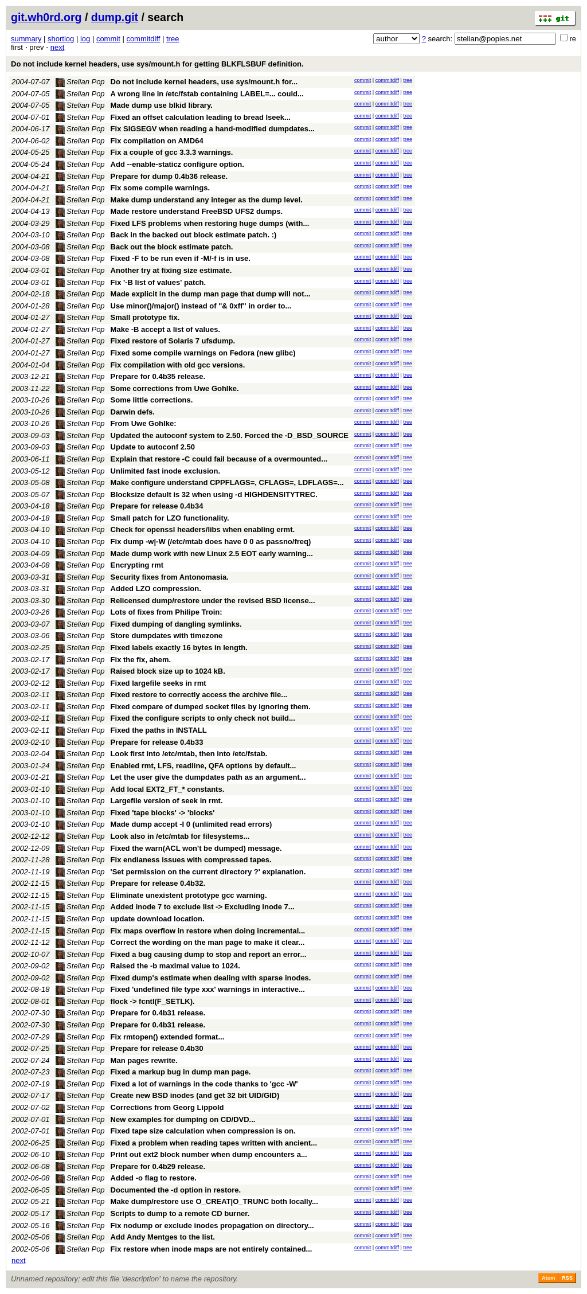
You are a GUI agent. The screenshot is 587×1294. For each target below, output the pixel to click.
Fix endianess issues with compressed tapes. (191, 859)
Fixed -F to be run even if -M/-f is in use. (181, 258)
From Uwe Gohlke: (144, 423)
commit (108, 38)
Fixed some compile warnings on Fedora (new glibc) (203, 353)
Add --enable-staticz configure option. (177, 164)
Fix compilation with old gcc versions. (178, 365)
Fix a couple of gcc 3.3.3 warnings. (172, 152)
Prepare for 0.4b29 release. (158, 1166)
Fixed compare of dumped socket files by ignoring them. (211, 706)
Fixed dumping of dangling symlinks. (176, 624)
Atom (548, 1278)
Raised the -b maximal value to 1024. (175, 965)
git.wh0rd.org (46, 17)
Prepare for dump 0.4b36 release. (169, 176)
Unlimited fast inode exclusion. (165, 471)
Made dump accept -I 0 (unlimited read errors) (191, 824)
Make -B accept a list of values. (165, 329)
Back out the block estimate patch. (172, 247)
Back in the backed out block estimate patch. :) (194, 234)
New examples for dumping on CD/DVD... (183, 1119)
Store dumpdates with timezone (167, 635)
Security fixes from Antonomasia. (170, 577)
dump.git (114, 17)
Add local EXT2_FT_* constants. (168, 789)
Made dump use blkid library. (162, 105)
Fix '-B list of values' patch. (158, 282)
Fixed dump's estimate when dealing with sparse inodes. (211, 978)
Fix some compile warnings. (160, 187)
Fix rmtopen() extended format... (168, 1037)
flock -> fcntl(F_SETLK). (153, 1001)
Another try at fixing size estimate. (171, 270)
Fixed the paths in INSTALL (159, 730)
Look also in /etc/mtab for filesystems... (180, 836)
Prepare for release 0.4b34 (157, 506)
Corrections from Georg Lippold (167, 1107)
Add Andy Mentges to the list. (163, 1237)
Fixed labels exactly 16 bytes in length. (179, 647)
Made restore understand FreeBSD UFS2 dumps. (197, 211)
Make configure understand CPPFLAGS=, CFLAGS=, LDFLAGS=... (227, 482)
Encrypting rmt (137, 565)
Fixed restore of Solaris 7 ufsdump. (173, 341)
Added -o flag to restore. (154, 1178)
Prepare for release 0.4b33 (157, 742)
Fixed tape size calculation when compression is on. (203, 1131)
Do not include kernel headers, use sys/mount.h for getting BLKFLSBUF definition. (157, 64)
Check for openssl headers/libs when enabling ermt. (203, 529)
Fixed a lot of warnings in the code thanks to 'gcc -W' (204, 1084)
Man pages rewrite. (144, 1060)
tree (172, 38)
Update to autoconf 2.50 (153, 447)
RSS (567, 1278)
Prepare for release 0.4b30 (157, 1048)
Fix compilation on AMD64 (157, 140)
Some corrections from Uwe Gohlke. (175, 388)
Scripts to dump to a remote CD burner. (180, 1213)
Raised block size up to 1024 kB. (168, 671)
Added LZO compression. (156, 588)
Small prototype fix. (145, 317)
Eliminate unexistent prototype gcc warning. (189, 895)
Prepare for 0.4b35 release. (158, 376)
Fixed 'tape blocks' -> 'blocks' (163, 812)
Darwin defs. (133, 412)
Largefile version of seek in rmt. (167, 800)
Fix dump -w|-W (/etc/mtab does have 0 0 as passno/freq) (211, 541)
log (85, 38)
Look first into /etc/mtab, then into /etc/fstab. (189, 753)
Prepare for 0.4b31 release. (158, 1012)
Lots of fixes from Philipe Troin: (166, 612)
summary (26, 38)
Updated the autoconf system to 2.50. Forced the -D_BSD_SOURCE (230, 435)
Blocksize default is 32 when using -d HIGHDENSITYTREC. (214, 494)
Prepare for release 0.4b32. (158, 883)
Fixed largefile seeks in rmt (158, 683)
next (57, 47)
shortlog (61, 38)
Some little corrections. (152, 400)
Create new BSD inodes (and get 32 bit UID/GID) (195, 1095)
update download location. (158, 918)
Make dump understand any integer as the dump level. (207, 200)
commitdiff (143, 38)
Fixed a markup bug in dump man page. (181, 1072)
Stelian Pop (80, 81)
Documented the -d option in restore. (176, 1190)
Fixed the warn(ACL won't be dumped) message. (196, 848)
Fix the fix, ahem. (141, 659)
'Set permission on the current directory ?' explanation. (208, 871)
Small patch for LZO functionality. (170, 518)
